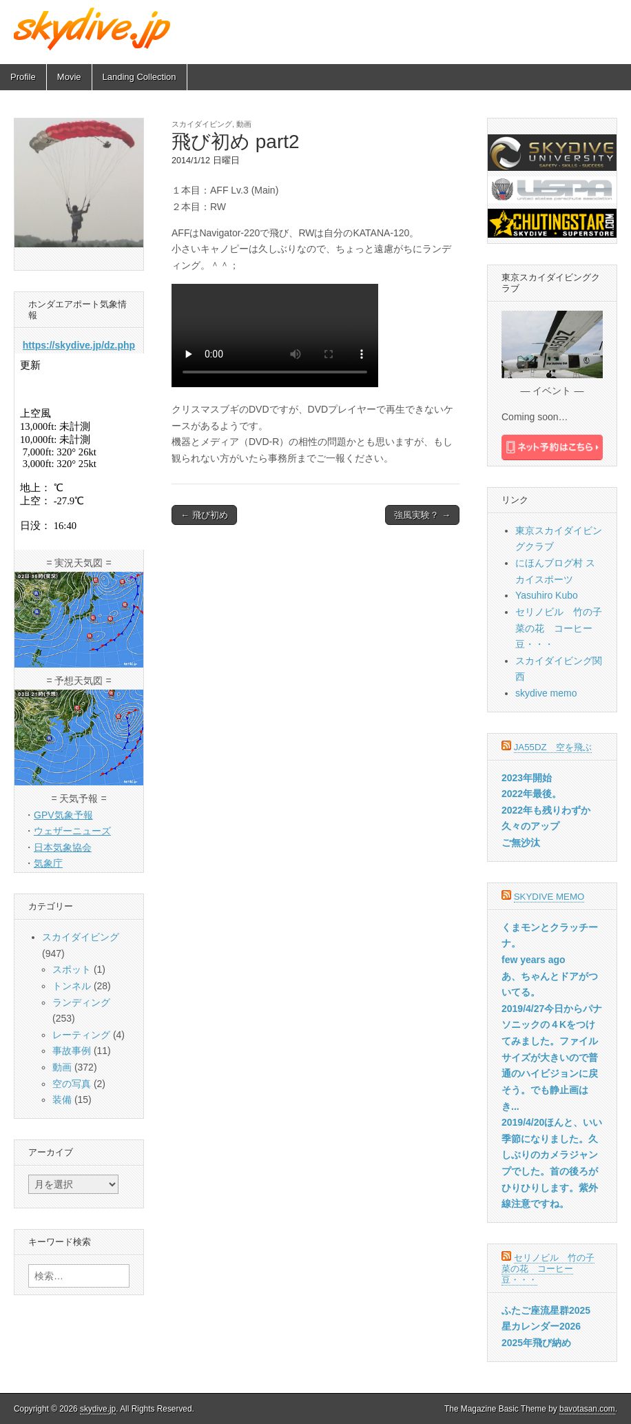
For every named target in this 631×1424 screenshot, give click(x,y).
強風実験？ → (422, 515)
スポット (71, 969)
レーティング (81, 1034)
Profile (23, 77)
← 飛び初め (204, 515)
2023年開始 (526, 777)
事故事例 (71, 1050)
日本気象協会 (63, 847)
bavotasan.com (587, 1409)
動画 (243, 124)
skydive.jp (98, 1409)
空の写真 (71, 1083)
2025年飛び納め (536, 1342)
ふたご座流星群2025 (545, 1310)
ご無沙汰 (520, 842)
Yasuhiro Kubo (546, 595)
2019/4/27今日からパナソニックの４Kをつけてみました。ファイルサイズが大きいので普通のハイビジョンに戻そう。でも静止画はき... (551, 1057)
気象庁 (48, 863)
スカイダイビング (202, 124)
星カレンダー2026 (541, 1326)
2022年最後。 (531, 793)
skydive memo (546, 693)
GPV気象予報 (63, 815)
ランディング (81, 1002)
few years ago (533, 959)
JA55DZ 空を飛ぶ (553, 747)
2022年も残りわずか (545, 810)
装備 (62, 1099)
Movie (69, 77)
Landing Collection (139, 77)
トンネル (71, 985)
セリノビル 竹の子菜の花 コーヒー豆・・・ (558, 628)
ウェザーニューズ (72, 830)
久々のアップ (530, 826)
